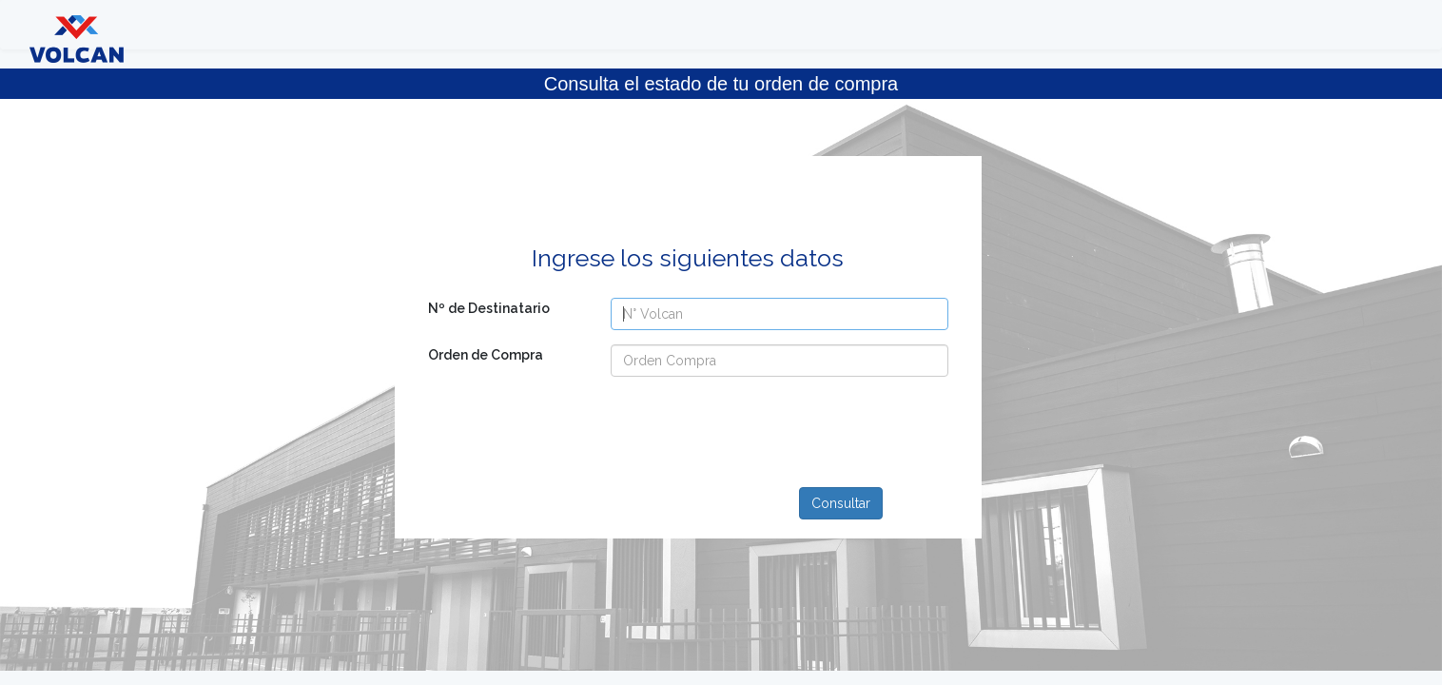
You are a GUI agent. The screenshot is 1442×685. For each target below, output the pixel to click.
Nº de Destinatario (489, 308)
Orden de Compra (485, 354)
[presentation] (739, 428)
